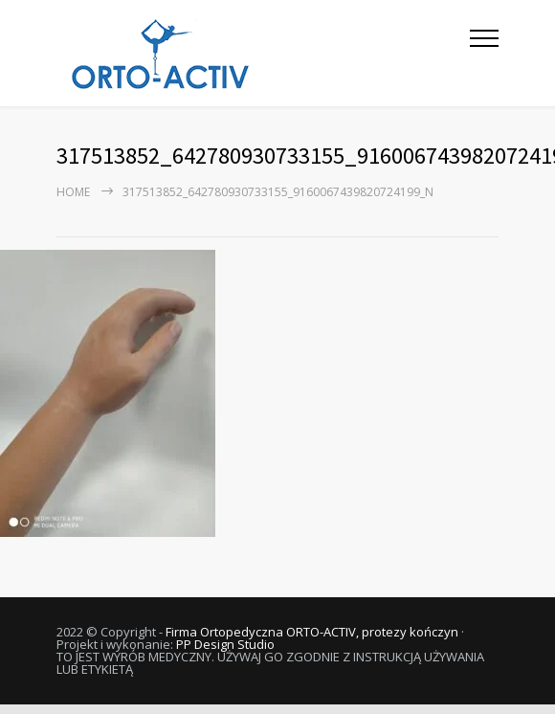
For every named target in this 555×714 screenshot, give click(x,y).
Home (73, 192)
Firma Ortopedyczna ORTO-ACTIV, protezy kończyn (312, 631)
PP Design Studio (225, 644)
